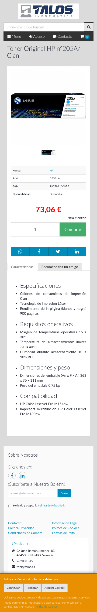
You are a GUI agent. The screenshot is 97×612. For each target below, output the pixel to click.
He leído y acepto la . (39, 505)
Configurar (13, 587)
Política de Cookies (46, 606)
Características (22, 267)
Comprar (72, 229)
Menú (14, 36)
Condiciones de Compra (25, 533)
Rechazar (32, 587)
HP (51, 170)
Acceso (37, 36)
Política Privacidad (21, 528)
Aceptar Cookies (55, 587)
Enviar (64, 493)
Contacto (62, 36)
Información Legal (64, 523)
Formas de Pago (63, 533)
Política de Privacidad (51, 505)
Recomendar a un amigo (60, 267)
